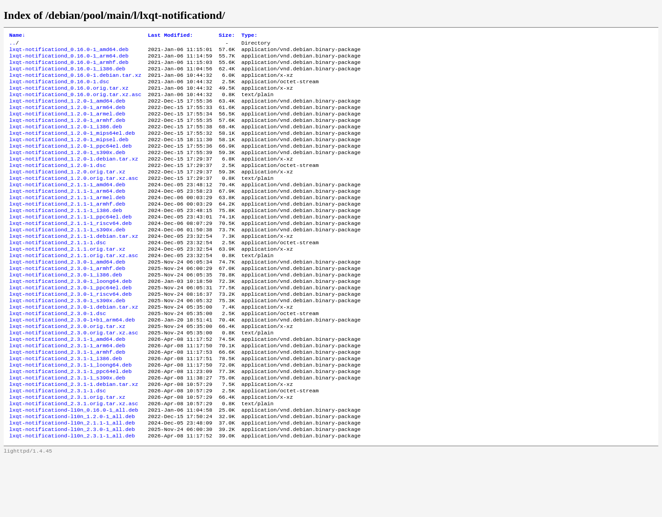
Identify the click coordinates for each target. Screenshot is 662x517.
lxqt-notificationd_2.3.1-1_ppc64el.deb (70, 420)
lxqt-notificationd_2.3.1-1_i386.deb (65, 405)
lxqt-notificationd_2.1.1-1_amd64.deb (67, 206)
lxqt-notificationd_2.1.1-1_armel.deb (67, 221)
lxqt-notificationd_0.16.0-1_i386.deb (67, 74)
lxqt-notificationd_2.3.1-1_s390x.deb (67, 427)
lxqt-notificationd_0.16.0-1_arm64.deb (68, 59)
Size (227, 36)
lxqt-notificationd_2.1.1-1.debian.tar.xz (73, 265)
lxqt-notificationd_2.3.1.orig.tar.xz (67, 449)
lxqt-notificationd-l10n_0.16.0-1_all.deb (73, 464)
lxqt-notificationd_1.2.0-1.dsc (57, 184)
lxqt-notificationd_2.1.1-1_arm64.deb (67, 214)
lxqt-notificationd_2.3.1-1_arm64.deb (67, 390)
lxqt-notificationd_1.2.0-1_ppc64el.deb (70, 162)
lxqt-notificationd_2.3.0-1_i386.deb (65, 309)
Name (17, 36)
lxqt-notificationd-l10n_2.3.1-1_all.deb (72, 493)
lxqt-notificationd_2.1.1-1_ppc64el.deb (70, 243)
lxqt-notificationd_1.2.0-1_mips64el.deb (72, 147)
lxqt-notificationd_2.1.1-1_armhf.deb (67, 228)
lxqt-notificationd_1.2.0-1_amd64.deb (67, 111)
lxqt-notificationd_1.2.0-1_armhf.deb (67, 133)
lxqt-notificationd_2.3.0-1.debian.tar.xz (73, 346)
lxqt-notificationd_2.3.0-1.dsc (57, 353)
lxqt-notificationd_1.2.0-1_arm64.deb (67, 118)
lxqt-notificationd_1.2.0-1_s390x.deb (67, 169)
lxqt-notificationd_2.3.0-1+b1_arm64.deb (72, 361)
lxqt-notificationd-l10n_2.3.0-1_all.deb (72, 486)
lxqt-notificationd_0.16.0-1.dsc (59, 88)
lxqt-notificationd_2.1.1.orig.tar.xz (67, 280)
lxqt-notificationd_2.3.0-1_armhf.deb (67, 302)
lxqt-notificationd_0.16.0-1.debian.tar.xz (75, 81)
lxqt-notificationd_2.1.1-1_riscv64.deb (70, 250)
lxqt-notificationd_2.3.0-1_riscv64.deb (70, 331)
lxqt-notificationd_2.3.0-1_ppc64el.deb (70, 324)
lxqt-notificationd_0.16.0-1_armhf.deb (68, 66)
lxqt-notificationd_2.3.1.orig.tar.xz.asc (73, 456)
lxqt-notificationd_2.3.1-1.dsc (57, 442)
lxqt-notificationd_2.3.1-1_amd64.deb (67, 383)
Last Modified (170, 36)
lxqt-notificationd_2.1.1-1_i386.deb (65, 236)
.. (12, 44)
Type (249, 36)
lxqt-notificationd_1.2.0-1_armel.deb (67, 125)
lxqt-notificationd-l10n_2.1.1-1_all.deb (72, 479)
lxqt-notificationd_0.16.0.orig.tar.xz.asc (75, 103)
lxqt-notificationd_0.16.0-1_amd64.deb (68, 52)
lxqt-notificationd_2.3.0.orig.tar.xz (67, 368)
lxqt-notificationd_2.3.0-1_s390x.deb (67, 339)
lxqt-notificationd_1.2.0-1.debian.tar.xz (73, 177)
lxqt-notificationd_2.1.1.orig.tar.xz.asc (73, 287)
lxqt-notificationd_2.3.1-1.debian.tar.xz (73, 434)
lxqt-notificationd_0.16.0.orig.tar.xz (68, 96)
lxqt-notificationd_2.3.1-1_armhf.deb (67, 398)
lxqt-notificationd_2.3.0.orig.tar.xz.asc (73, 375)
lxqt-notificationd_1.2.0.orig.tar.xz (67, 191)
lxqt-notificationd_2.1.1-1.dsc (57, 272)
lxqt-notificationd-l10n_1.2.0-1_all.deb (72, 471)
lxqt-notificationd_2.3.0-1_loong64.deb (70, 317)
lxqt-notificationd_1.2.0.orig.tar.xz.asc (73, 199)
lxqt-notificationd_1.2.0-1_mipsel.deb (68, 155)
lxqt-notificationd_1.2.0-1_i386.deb (65, 140)
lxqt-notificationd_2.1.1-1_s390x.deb (67, 258)
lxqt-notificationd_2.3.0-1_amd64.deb (67, 295)
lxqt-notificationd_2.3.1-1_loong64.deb (70, 412)
